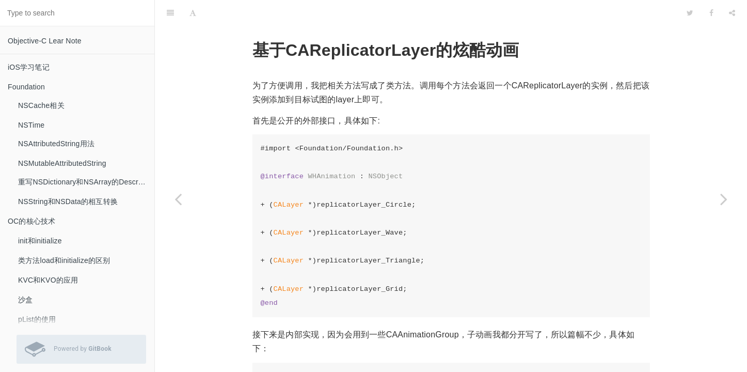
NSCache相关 (41, 105)
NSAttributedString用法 (56, 144)
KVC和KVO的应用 (48, 280)
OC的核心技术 (31, 221)
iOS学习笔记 (29, 67)
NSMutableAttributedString (62, 163)
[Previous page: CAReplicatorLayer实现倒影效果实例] (178, 199)
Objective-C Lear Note (45, 41)
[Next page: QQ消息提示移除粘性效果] (724, 199)
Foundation (26, 87)
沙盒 (25, 300)
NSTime (31, 125)
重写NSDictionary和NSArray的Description (86, 182)
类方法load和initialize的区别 (64, 260)
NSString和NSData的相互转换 (68, 201)
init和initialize (40, 241)
